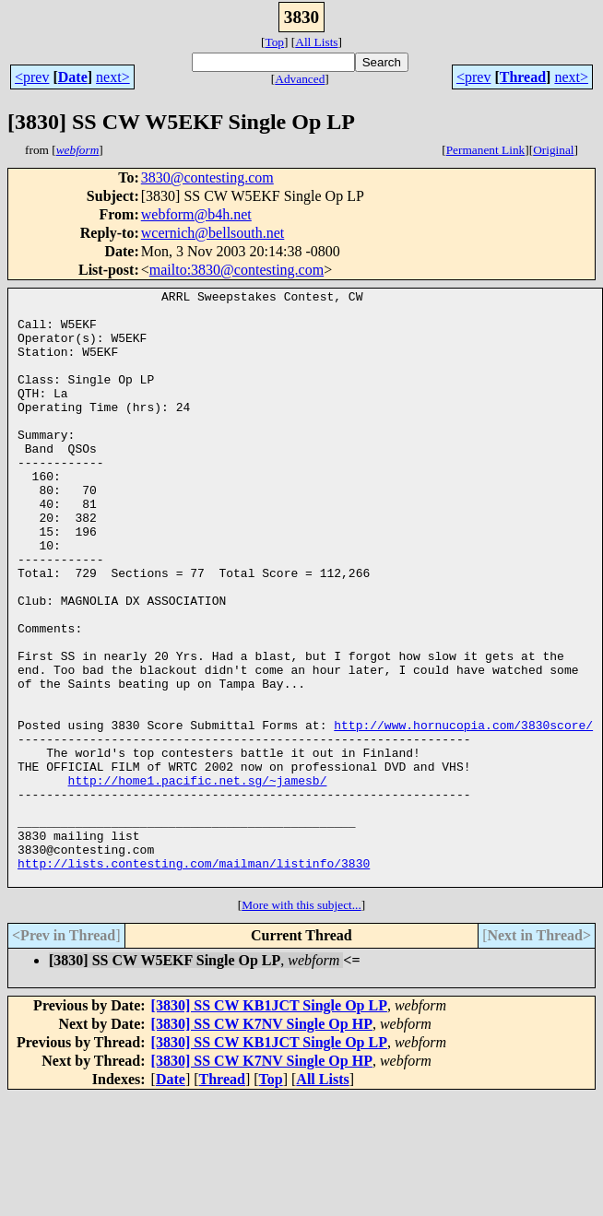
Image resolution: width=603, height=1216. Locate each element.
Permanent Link (486, 150)
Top (274, 42)
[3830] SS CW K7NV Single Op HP (261, 1143)
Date (73, 77)
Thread (523, 77)
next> (113, 77)
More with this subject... (301, 1024)
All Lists (316, 42)
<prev (32, 77)
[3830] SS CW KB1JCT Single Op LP (269, 1124)
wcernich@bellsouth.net (213, 233)
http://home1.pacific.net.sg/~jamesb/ (197, 879)
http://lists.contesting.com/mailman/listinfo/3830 (194, 979)
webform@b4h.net (196, 214)
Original (553, 150)
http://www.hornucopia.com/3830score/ (463, 813)
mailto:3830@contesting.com (236, 269)
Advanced (300, 79)
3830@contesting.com (207, 177)
